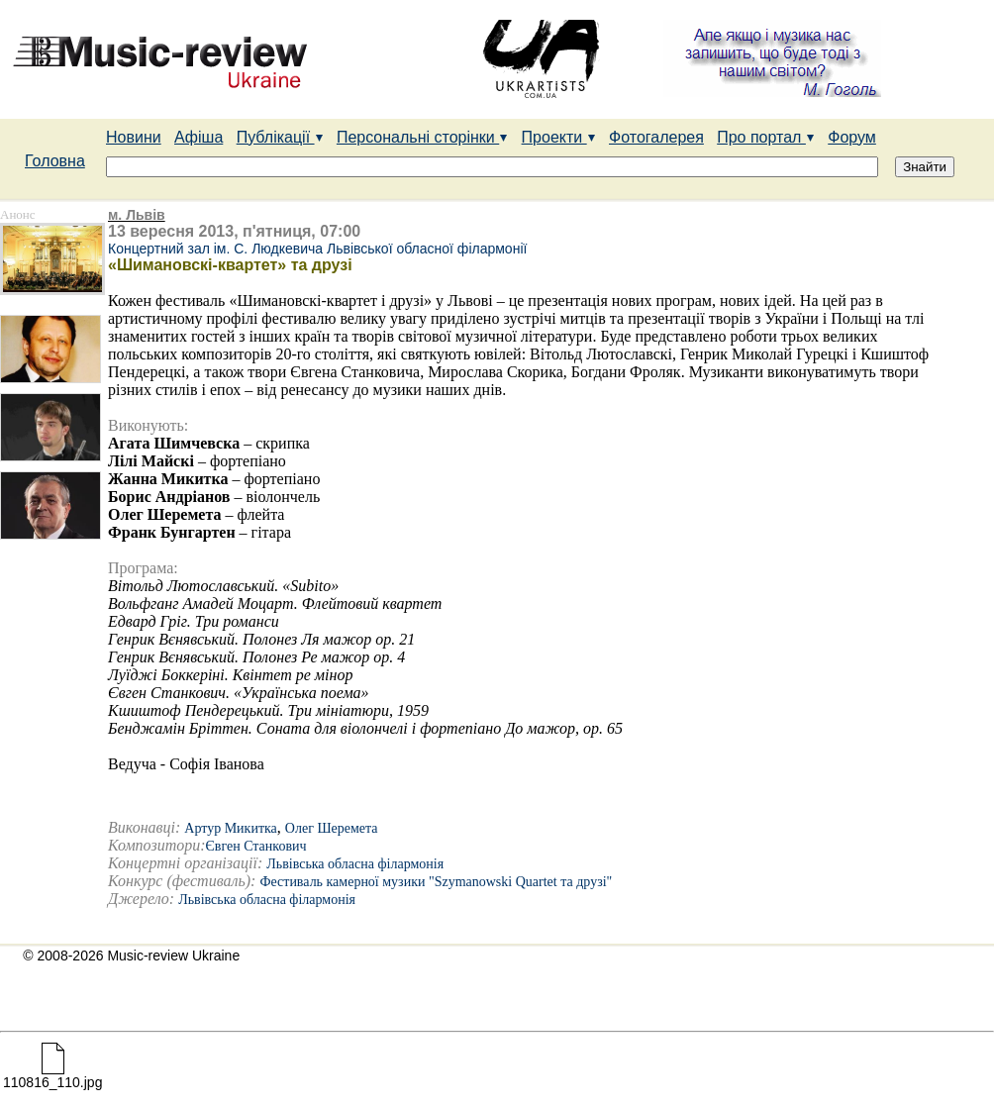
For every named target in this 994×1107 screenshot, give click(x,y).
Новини (133, 137)
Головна (55, 160)
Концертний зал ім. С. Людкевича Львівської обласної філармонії (317, 248)
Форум (852, 137)
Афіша (198, 137)
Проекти (559, 137)
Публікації (280, 137)
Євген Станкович (256, 846)
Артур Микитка (230, 828)
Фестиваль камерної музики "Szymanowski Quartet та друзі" (435, 881)
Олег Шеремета (331, 828)
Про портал (766, 137)
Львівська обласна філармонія (355, 863)
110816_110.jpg (52, 1075)
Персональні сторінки (422, 137)
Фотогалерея (656, 137)
